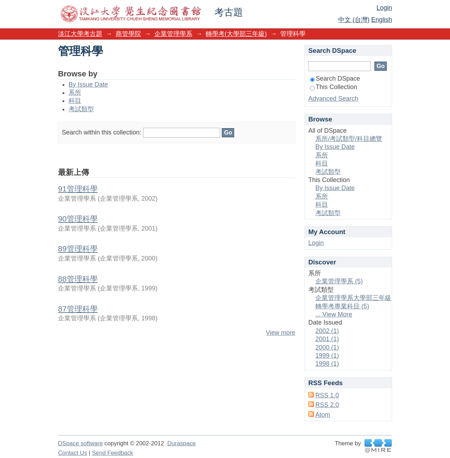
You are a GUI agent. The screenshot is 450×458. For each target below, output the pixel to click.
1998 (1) (327, 363)
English (381, 19)
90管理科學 (78, 218)
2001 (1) (327, 339)
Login (384, 7)
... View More (333, 314)
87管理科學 (78, 309)
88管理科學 (78, 279)
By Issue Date (88, 84)
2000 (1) (327, 347)
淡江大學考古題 (80, 33)
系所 (75, 92)
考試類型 (81, 109)
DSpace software (80, 443)
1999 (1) (327, 355)
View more (280, 332)
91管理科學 (78, 188)
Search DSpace (335, 78)
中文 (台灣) (353, 19)
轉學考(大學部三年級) (236, 33)
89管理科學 (78, 248)
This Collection (333, 86)
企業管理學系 (173, 33)
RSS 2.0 (327, 404)
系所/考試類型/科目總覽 (348, 138)
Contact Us (72, 453)
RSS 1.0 (327, 395)
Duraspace (181, 443)
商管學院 (128, 33)
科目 (75, 100)
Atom (322, 414)
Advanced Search (333, 98)
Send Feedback (112, 453)
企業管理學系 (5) (339, 281)
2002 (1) (327, 330)
